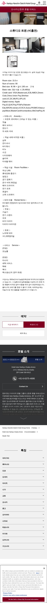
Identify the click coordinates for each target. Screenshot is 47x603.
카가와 (4, 534)
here (37, 573)
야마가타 (5, 458)
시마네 (4, 521)
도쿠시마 (5, 540)
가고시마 (5, 546)
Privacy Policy (7, 593)
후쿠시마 (5, 464)
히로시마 (5, 527)
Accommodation (30, 432)
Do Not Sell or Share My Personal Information (23, 599)
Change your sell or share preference (15, 595)
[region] (23, 584)
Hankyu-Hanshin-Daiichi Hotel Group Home (16, 428)
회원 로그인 (39, 3)
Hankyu (34, 428)
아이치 (4, 483)
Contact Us (23, 386)
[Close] (44, 568)
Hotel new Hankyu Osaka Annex (12, 432)
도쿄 (4, 471)
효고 (4, 508)
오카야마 (5, 515)
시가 (4, 490)
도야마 (4, 477)
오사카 (4, 502)
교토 (4, 496)
